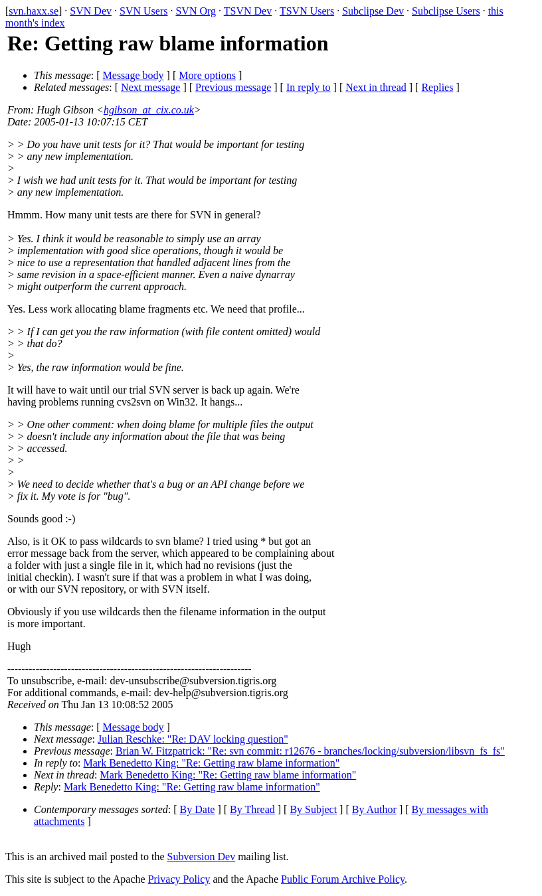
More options (207, 75)
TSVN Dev (248, 11)
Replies (437, 87)
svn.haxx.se (33, 11)
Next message (150, 87)
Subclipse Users (446, 11)
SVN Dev (91, 11)
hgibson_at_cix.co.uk (149, 109)
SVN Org (195, 11)
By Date (197, 809)
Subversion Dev (201, 856)
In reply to (308, 87)
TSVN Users (307, 11)
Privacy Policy (179, 879)
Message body (133, 75)
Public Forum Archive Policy (343, 879)
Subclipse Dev (373, 11)
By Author (374, 809)
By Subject (313, 809)
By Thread (252, 809)
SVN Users (143, 11)
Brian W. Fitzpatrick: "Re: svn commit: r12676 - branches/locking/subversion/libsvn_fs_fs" (310, 751)
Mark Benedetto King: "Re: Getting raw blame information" (212, 763)
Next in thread (375, 87)
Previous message (233, 87)
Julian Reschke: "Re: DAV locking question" (193, 739)
